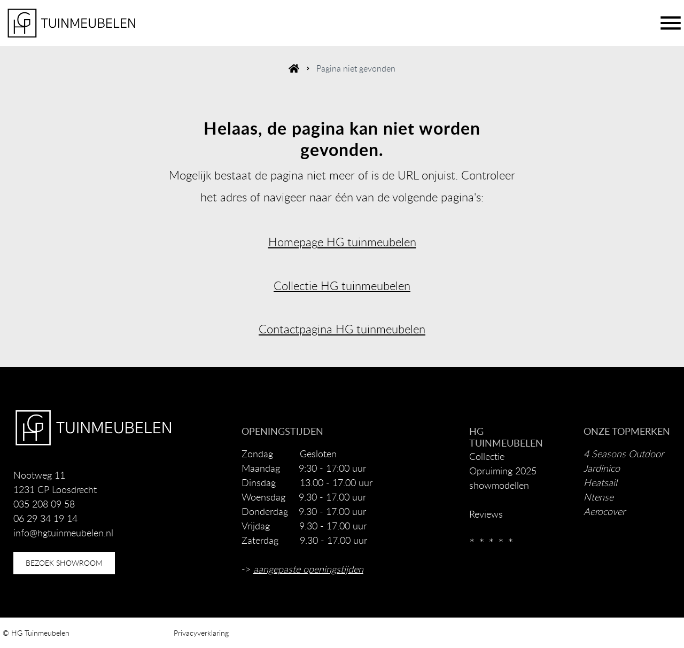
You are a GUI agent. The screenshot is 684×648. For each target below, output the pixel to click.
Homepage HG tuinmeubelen (342, 241)
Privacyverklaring (201, 633)
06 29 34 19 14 (45, 518)
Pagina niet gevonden (355, 68)
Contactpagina (295, 329)
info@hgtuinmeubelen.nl (63, 532)
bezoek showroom (64, 563)
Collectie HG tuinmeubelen (342, 285)
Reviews (486, 514)
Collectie (486, 456)
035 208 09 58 (44, 503)
